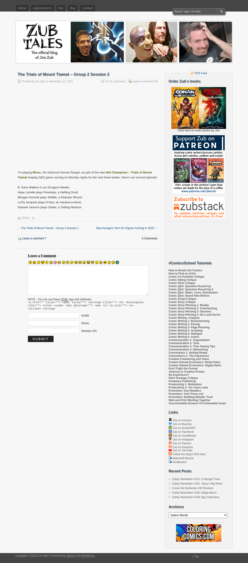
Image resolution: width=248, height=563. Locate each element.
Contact (87, 8)
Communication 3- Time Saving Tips (192, 346)
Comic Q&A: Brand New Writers (189, 295)
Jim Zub (40, 81)
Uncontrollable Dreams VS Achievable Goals (197, 403)
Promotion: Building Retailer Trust (191, 397)
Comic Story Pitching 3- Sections (190, 311)
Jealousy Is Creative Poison (187, 371)
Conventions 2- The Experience (189, 355)
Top (196, 556)
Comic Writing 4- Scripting (186, 330)
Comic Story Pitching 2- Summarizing (193, 308)
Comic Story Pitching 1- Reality (189, 305)
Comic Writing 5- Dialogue (185, 333)
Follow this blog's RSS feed (187, 454)
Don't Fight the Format (183, 368)
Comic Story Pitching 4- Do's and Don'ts (194, 314)
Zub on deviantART (182, 428)
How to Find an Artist (182, 273)
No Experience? (179, 374)
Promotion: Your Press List (186, 393)
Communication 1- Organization (189, 340)
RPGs (25, 218)
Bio (61, 8)
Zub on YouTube (180, 450)
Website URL (89, 333)
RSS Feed (201, 73)
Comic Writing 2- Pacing (184, 324)
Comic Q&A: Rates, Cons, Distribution (193, 292)
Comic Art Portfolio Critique (186, 276)
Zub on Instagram (181, 439)
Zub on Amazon (180, 420)
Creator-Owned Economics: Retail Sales (194, 362)
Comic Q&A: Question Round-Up (190, 286)
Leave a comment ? (34, 238)
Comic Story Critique (182, 302)
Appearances (42, 8)
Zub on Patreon (180, 443)
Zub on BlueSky (180, 424)
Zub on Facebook (181, 431)
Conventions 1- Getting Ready (188, 352)
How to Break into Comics (185, 270)
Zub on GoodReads (182, 435)
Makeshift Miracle (181, 458)
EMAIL (85, 325)
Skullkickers (178, 462)
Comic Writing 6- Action (184, 336)
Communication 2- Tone (184, 343)
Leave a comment (143, 81)
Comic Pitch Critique (182, 283)
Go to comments (116, 81)
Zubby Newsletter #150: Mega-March (194, 492)
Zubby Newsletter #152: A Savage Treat (196, 479)
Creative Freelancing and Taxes (189, 359)
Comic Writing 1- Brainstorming (189, 321)
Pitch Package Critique (183, 378)
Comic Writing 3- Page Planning (189, 327)
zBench (70, 555)
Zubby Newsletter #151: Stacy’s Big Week (197, 483)
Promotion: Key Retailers (185, 390)
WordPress (88, 555)
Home (22, 8)
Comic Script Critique (182, 298)
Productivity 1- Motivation (185, 384)
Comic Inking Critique (183, 280)
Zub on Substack (181, 447)
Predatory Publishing (182, 381)
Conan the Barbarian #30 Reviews (192, 488)
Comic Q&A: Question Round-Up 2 (191, 289)
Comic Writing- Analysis (184, 317)
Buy (72, 8)
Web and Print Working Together (189, 400)
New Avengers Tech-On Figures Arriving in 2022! (127, 228)
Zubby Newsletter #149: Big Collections (195, 497)
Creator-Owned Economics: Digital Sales (195, 365)
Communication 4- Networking (188, 349)
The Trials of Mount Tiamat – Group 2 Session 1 (48, 228)
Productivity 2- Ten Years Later (188, 387)
